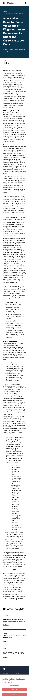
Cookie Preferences (14, 685)
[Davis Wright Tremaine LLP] (9, 3)
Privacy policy (18, 673)
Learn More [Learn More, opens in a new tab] (10, 682)
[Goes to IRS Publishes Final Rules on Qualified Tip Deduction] (6, 641)
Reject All (14, 689)
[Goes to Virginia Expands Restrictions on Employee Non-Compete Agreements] (6, 625)
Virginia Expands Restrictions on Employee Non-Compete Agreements (14, 620)
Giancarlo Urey (20, 49)
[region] (14, 685)
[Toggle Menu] (25, 3)
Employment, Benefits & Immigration (13, 13)
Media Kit (5, 673)
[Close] (27, 676)
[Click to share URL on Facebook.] (6, 63)
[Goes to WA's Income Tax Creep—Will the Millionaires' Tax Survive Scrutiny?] (6, 657)
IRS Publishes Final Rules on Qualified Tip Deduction (14, 636)
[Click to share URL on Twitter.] (5, 63)
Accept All (14, 694)
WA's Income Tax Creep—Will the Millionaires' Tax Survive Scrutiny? (13, 653)
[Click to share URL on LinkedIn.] (8, 63)
